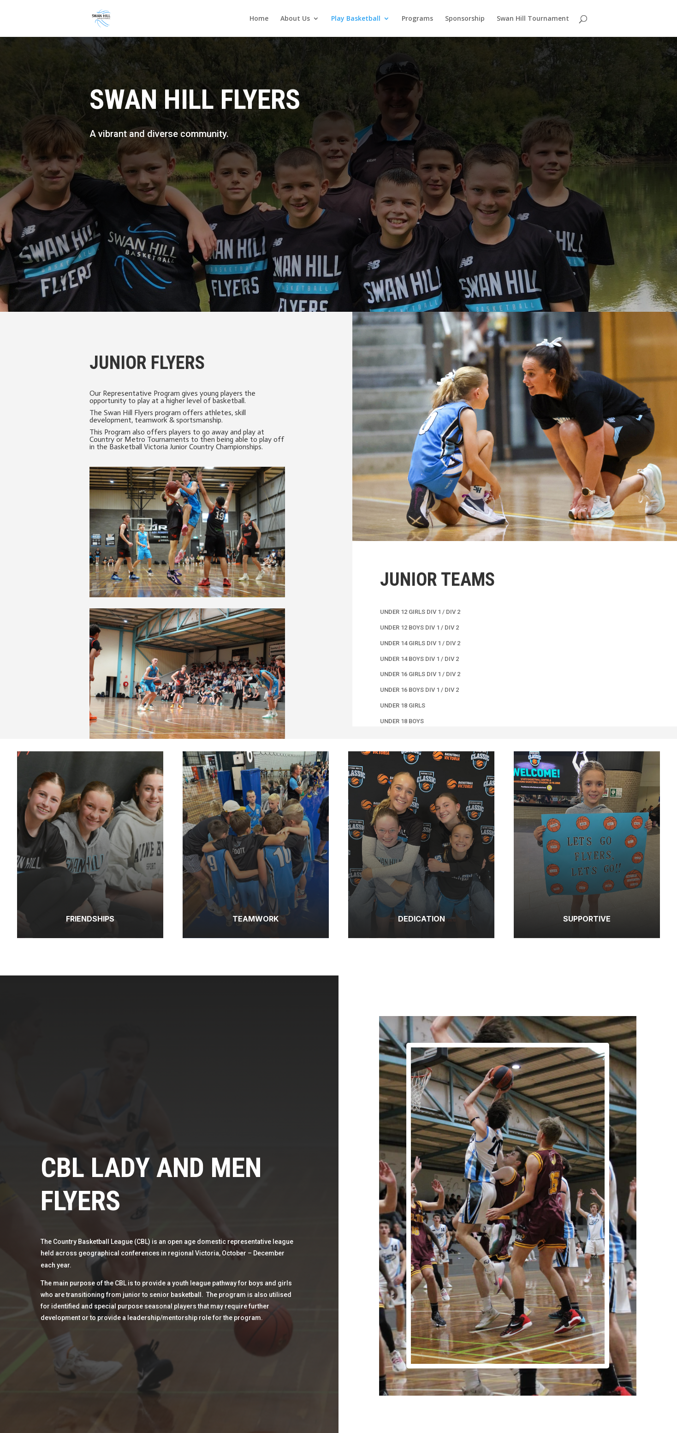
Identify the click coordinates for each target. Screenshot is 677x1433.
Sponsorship (465, 19)
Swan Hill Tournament (533, 19)
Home (258, 19)
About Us (295, 19)
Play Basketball (355, 19)
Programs (417, 19)
